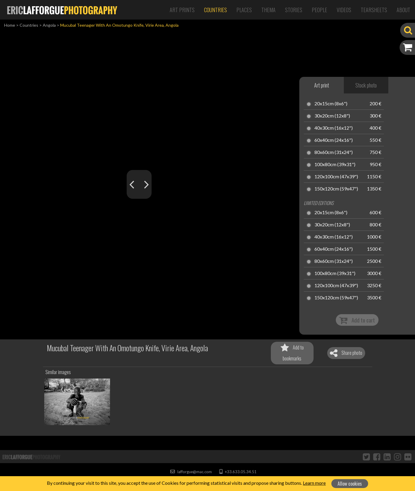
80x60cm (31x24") (333, 152)
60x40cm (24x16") (333, 140)
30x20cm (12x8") (332, 116)
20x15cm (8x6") (330, 103)
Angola (49, 25)
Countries (215, 10)
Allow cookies (350, 483)
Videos (344, 10)
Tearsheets (374, 10)
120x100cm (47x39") (336, 176)
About (403, 10)
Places (244, 10)
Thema (268, 10)
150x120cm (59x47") (336, 189)
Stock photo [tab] (366, 85)
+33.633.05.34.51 (238, 471)
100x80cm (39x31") (334, 164)
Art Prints (182, 10)
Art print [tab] (321, 85)
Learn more (314, 483)
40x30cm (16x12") (333, 128)
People (319, 10)
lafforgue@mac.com (191, 471)
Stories (293, 10)
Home (9, 25)
